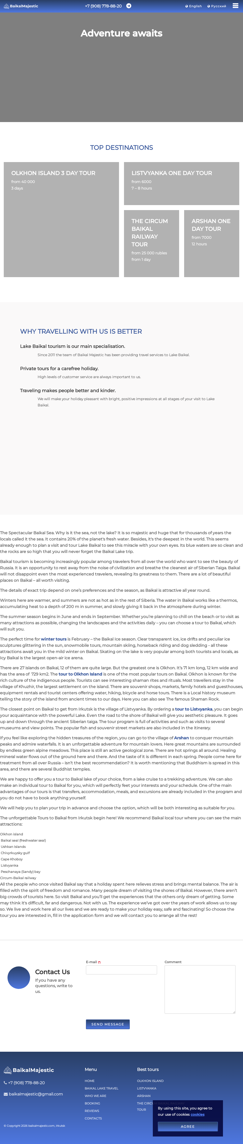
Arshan (181, 738)
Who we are (95, 1096)
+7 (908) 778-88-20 (103, 6)
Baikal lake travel (101, 1088)
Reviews (92, 1111)
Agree (188, 1126)
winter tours (53, 639)
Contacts (93, 1118)
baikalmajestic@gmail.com (36, 1094)
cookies (197, 1114)
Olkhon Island (150, 1081)
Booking (92, 1103)
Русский (217, 6)
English (194, 6)
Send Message (107, 1024)
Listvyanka (146, 1088)
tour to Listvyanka (193, 709)
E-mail (93, 962)
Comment (173, 962)
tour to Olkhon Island (80, 674)
